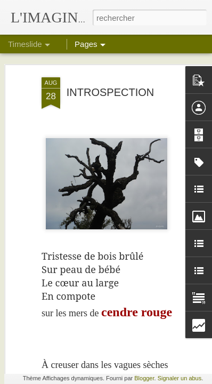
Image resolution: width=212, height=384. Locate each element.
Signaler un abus (180, 378)
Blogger (144, 378)
